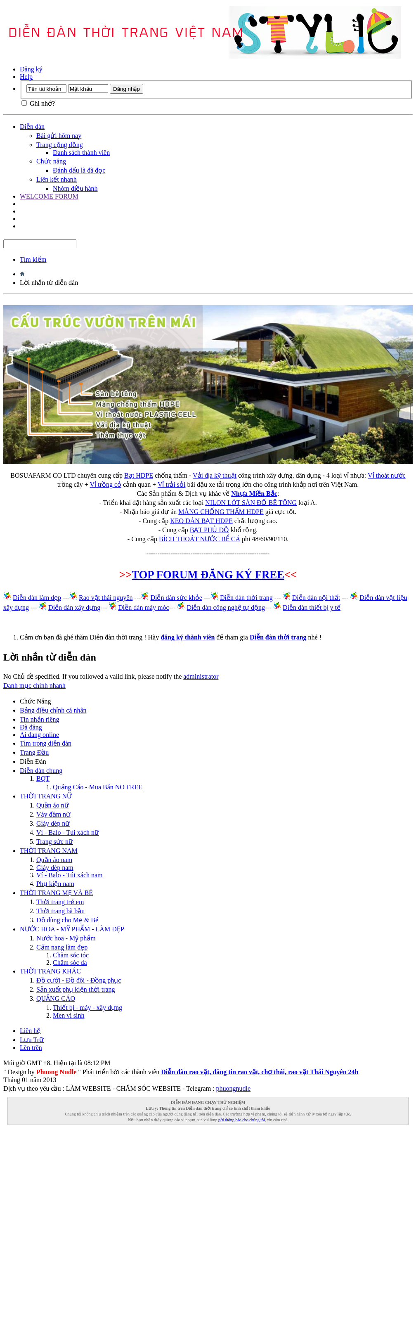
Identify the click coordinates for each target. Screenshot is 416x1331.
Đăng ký (31, 69)
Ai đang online (39, 734)
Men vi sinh (68, 1015)
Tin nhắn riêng (39, 719)
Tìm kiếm (33, 259)
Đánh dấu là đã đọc (79, 170)
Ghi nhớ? (38, 103)
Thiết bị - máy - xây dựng (87, 1007)
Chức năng (51, 161)
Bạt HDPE (138, 475)
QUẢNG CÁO (55, 998)
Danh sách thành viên (81, 152)
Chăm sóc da (70, 962)
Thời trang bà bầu (60, 910)
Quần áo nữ (52, 805)
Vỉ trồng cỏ (105, 484)
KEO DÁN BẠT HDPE (201, 520)
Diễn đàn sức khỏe (176, 597)
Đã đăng (31, 727)
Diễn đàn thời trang (246, 597)
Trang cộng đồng (59, 144)
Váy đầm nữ (53, 814)
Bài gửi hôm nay (58, 135)
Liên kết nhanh (56, 179)
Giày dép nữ (53, 823)
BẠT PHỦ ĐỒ (209, 529)
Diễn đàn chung (41, 770)
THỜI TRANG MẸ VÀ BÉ (56, 892)
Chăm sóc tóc (71, 955)
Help (26, 76)
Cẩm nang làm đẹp (61, 947)
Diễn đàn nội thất (316, 597)
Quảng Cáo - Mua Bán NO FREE (97, 787)
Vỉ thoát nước (387, 475)
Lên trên (31, 1047)
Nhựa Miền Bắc (254, 493)
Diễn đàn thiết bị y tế (311, 607)
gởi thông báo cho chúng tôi (241, 1120)
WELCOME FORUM (49, 196)
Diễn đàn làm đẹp (37, 597)
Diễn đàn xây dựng (74, 607)
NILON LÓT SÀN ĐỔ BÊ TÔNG (251, 502)
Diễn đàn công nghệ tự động (226, 607)
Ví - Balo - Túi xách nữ (67, 832)
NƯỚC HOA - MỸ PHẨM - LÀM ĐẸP (72, 929)
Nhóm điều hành (75, 188)
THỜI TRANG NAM (49, 850)
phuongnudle (233, 1088)
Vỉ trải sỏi (171, 484)
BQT (43, 778)
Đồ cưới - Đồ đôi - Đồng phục (78, 980)
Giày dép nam (54, 867)
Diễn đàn (32, 126)
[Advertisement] (95, 1224)
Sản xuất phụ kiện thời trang (75, 989)
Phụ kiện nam (55, 883)
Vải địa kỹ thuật (214, 475)
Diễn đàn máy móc (143, 607)
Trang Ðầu (34, 752)
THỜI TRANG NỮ (46, 796)
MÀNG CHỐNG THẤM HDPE (220, 511)
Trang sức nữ (54, 841)
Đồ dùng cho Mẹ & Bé (67, 920)
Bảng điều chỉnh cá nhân (53, 710)
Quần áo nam (54, 859)
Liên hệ (30, 1030)
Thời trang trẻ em (60, 901)
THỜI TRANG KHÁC (50, 971)
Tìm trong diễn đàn (45, 743)
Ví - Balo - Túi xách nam (69, 875)
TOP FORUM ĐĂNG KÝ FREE (208, 574)
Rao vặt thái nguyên (105, 597)
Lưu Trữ (32, 1039)
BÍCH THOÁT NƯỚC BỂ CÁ (199, 538)
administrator (200, 676)
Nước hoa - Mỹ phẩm (66, 938)
